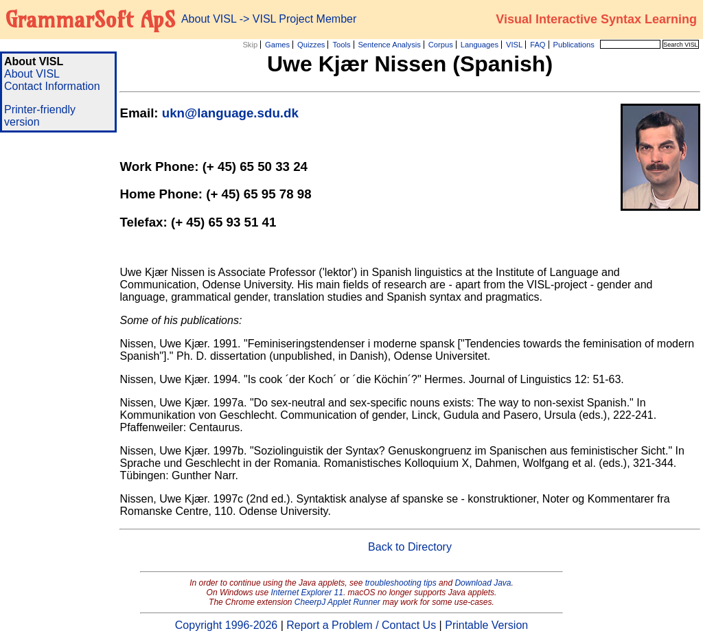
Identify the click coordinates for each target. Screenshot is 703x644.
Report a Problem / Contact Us (361, 625)
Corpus (440, 45)
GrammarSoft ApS (90, 19)
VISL (514, 45)
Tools (341, 45)
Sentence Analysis (389, 45)
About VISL (32, 74)
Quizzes (311, 45)
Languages (479, 45)
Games (277, 45)
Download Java (482, 583)
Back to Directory (410, 547)
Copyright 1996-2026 (226, 625)
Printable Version (486, 625)
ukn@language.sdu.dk (230, 113)
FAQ (537, 45)
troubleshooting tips (401, 583)
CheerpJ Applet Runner (337, 602)
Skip (249, 45)
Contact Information (52, 86)
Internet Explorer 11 (307, 592)
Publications (573, 45)
